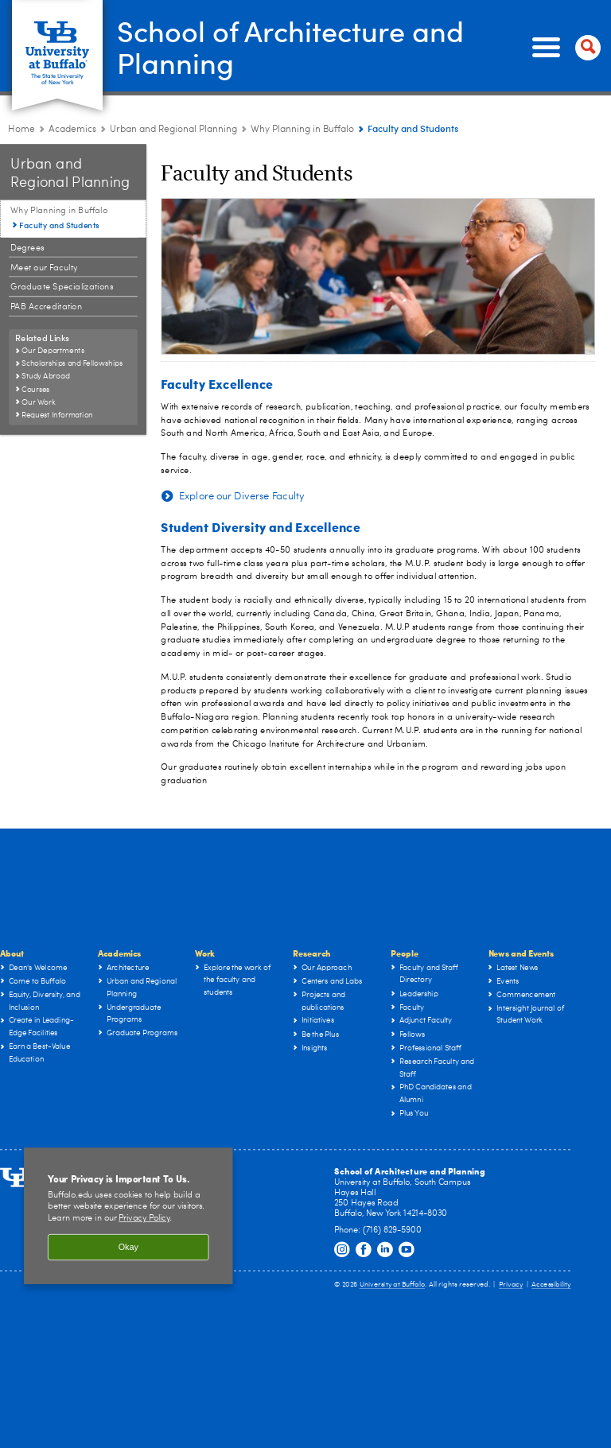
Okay (128, 1247)
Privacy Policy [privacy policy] (144, 1218)
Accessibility (551, 1284)
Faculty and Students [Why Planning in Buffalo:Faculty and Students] (59, 225)
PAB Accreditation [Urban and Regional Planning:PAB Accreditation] (46, 306)
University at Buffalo (393, 1284)
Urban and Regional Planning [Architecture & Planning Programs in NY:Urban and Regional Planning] (173, 129)
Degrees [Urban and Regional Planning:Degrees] (27, 247)
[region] (128, 1215)
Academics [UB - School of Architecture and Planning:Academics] (72, 129)
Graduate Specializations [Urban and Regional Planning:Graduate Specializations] (62, 287)
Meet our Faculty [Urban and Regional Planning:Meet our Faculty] (44, 267)
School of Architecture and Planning (290, 46)
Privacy (511, 1284)
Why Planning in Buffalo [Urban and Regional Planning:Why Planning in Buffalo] (302, 129)
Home (21, 129)
